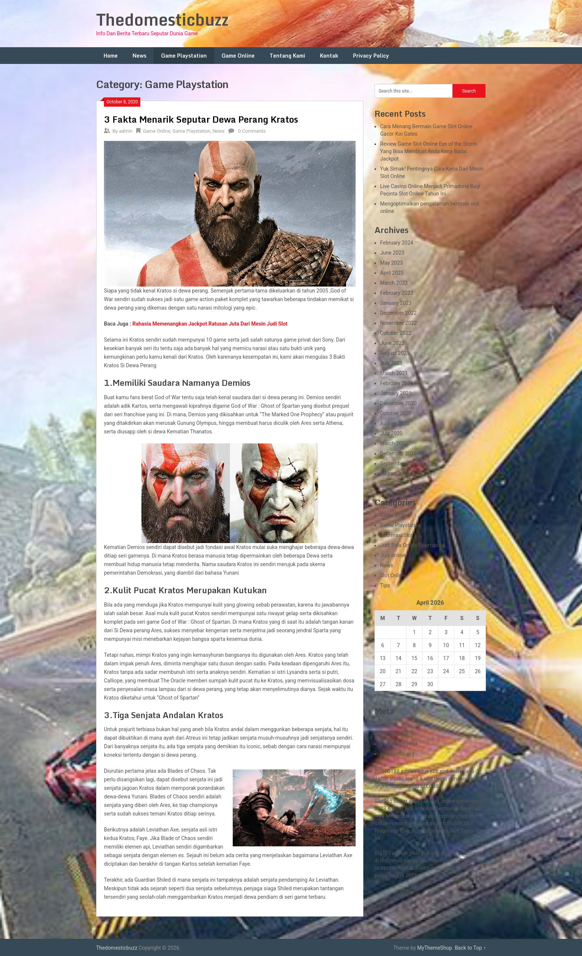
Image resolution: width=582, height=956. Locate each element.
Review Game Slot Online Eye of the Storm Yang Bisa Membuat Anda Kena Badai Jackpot (428, 151)
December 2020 (398, 403)
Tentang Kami (287, 55)
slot (473, 816)
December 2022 (398, 313)
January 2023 (396, 303)
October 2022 (395, 333)
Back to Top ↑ (470, 948)
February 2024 (396, 243)
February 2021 (396, 383)
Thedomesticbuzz (162, 19)
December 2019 (398, 453)
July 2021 (391, 363)
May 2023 (391, 263)
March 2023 (394, 283)
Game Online (238, 55)
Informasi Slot (396, 535)
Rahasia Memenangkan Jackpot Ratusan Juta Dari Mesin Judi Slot (210, 324)
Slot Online (392, 575)
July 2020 (391, 433)
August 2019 (394, 474)
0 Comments (252, 131)
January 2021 (396, 393)
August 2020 (394, 423)
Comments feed (398, 744)
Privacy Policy (371, 55)
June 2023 (392, 253)
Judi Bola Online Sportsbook (412, 545)
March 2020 (394, 443)
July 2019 (391, 484)
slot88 (397, 779)
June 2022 (392, 343)
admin (125, 131)
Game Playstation (184, 55)
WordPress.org (397, 754)
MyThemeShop (434, 948)
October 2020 (395, 413)
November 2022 (398, 323)
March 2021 (394, 373)
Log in (387, 724)
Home (111, 55)
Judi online (392, 555)
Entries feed (394, 734)
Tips (385, 585)
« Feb (381, 695)
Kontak (329, 55)
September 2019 (399, 463)
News (139, 55)
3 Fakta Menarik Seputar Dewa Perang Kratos (201, 119)
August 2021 (394, 353)
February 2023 (396, 293)
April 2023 (392, 273)
